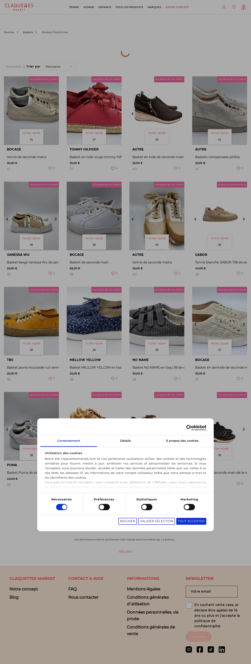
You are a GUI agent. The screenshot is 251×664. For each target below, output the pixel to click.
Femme (74, 7)
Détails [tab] (125, 441)
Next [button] (56, 114)
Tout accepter (191, 521)
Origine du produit (50, 46)
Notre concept (177, 7)
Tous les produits (129, 7)
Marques (154, 7)
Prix (82, 56)
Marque (184, 46)
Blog (14, 597)
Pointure (157, 46)
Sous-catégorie (123, 46)
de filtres (160, 56)
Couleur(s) (213, 46)
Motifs (133, 56)
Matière (59, 56)
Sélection (107, 56)
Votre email (201, 592)
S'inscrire (198, 636)
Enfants (104, 7)
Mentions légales (143, 589)
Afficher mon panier (243, 8)
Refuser (127, 521)
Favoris (234, 7)
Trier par (33, 66)
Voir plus (125, 551)
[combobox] (16, 46)
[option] (31, 110)
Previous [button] (7, 114)
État (36, 56)
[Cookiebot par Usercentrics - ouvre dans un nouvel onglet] (189, 428)
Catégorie (88, 46)
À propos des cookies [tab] (182, 441)
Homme (88, 7)
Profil (224, 7)
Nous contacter (83, 597)
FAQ (72, 589)
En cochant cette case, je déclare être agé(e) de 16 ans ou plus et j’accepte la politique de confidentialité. (217, 615)
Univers (13, 56)
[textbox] (13, 46)
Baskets (28, 32)
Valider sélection (156, 521)
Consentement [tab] (68, 441)
